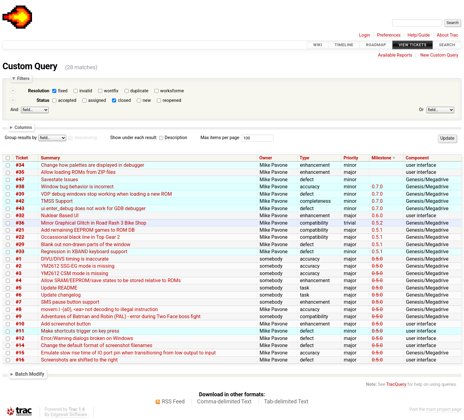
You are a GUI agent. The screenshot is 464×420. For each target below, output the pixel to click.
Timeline (344, 44)
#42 (20, 201)
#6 (19, 295)
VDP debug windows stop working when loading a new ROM (106, 194)
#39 (20, 194)
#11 (20, 331)
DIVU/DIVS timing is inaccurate (75, 259)
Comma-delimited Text (224, 401)
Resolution (38, 91)
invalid (85, 91)
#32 (20, 215)
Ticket (21, 158)
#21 (20, 230)
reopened (172, 100)
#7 (19, 302)
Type (304, 158)
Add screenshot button (66, 324)
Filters (23, 78)
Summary (50, 158)
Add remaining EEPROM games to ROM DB (87, 230)
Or (421, 109)
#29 (20, 244)
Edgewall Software (68, 414)
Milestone (381, 158)
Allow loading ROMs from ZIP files (78, 172)
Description (173, 137)
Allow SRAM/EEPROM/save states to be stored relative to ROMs (111, 280)
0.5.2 (377, 223)
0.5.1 (377, 230)
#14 (20, 345)
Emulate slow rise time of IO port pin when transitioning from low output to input (128, 353)
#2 (19, 266)
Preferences (389, 35)
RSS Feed (173, 401)
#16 (20, 360)
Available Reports (395, 55)
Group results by (21, 137)
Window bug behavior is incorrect (77, 187)
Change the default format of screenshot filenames (96, 345)
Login (364, 35)
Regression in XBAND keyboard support (84, 251)
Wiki (317, 44)
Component (417, 158)
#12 (20, 338)
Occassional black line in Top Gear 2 (80, 237)
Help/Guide (419, 35)
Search (447, 44)
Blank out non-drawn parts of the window (85, 244)
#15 (20, 353)
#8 (19, 309)
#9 (19, 316)
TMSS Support (57, 201)
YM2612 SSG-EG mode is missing (77, 266)
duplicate (139, 91)
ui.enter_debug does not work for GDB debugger (93, 208)
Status (43, 100)
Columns (23, 127)
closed (124, 100)
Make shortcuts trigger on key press (80, 331)
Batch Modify (29, 374)
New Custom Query (439, 55)
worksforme (172, 91)
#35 (20, 172)
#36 (20, 223)
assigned (97, 100)
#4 (19, 280)
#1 (19, 259)
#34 (20, 165)
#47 (20, 179)
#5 (19, 288)
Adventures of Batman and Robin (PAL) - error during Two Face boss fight (120, 316)
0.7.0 (377, 187)
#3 (19, 273)
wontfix (111, 91)
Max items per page (219, 137)
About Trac (447, 35)
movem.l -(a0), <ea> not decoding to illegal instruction (99, 309)
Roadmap (376, 44)
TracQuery (396, 384)
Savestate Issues (59, 179)
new (147, 100)
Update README (59, 288)
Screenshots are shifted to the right (79, 360)
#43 (20, 208)
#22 (20, 237)
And (14, 109)
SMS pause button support (70, 302)
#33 (20, 251)
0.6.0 (377, 215)
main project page (444, 409)
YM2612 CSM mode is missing (74, 273)
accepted (67, 100)
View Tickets (412, 44)
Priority (350, 158)
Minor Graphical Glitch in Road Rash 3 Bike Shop (93, 223)
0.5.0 (377, 259)
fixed (63, 91)
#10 (20, 324)
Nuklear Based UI (59, 215)
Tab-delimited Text (286, 401)
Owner (265, 158)
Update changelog (61, 295)
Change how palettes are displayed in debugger (92, 165)
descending (85, 137)
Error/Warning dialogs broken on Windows (87, 338)
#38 (20, 187)
